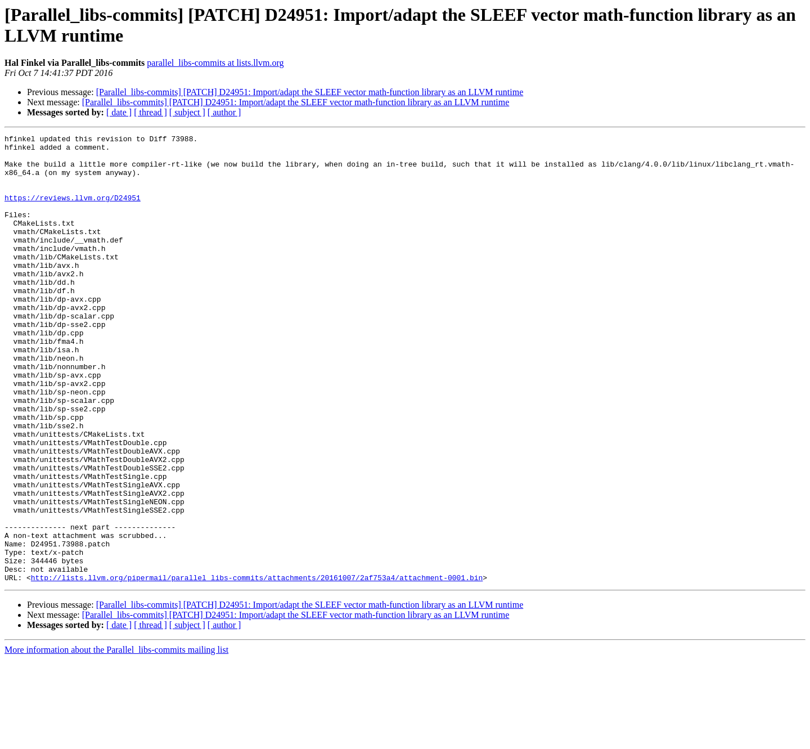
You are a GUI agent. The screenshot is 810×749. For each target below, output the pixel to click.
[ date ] (119, 112)
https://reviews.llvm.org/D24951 (72, 211)
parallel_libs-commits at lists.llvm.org (215, 63)
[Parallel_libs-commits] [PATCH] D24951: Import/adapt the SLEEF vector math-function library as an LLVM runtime (310, 92)
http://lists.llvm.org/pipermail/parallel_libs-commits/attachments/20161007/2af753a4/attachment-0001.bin (257, 667)
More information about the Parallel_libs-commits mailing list (116, 739)
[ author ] (224, 112)
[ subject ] (187, 112)
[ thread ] (150, 112)
